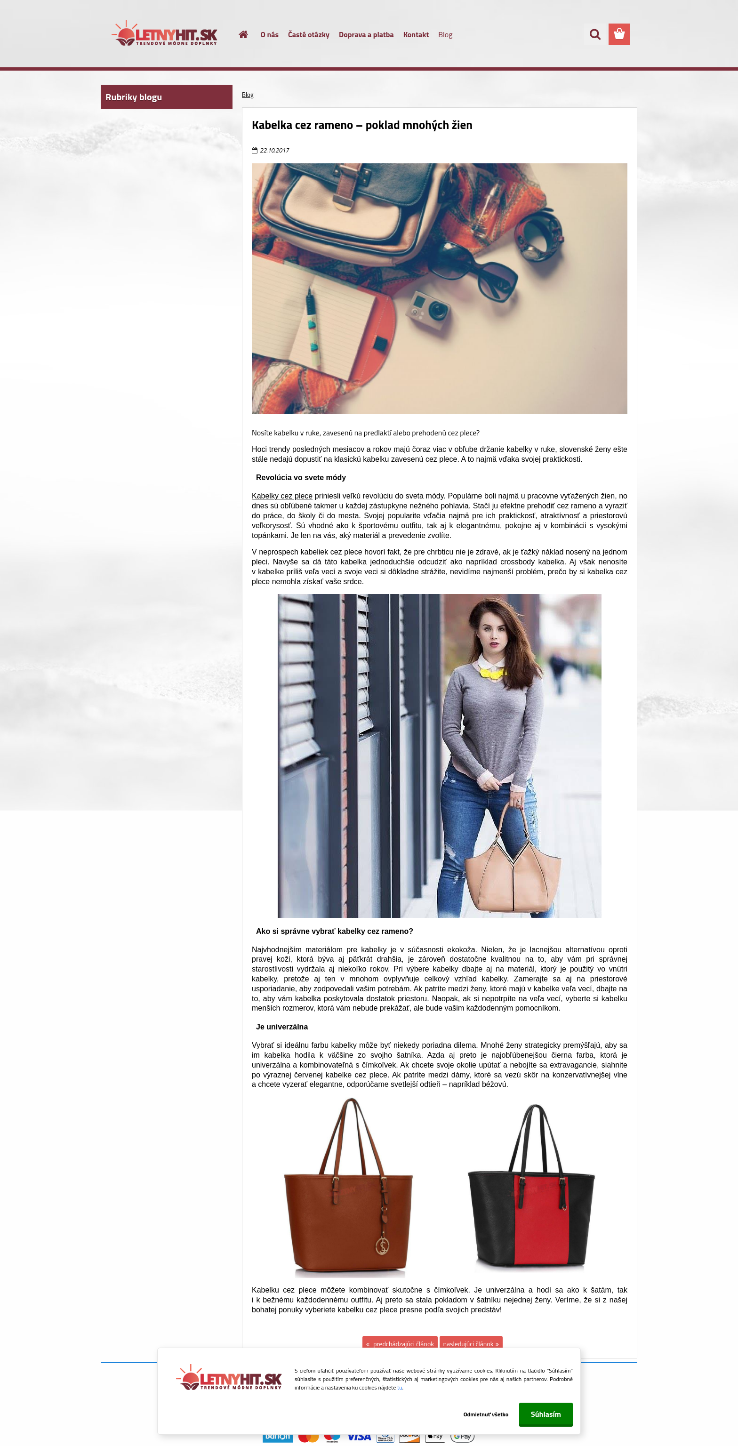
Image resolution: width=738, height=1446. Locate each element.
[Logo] (165, 34)
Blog (445, 34)
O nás (270, 34)
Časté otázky (308, 34)
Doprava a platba (366, 34)
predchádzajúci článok (403, 1344)
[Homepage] (238, 34)
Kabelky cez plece (282, 496)
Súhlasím (546, 1414)
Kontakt (416, 34)
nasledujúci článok (468, 1344)
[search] (595, 34)
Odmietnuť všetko (481, 1414)
